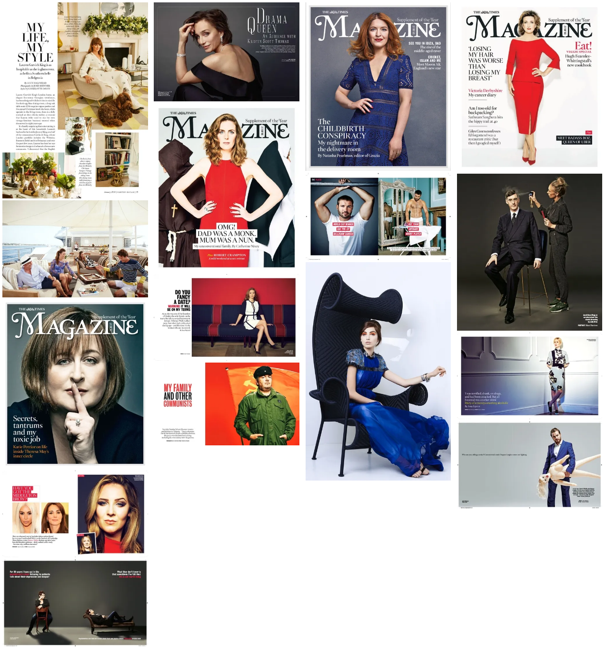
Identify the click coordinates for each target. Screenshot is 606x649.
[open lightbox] (75, 100)
